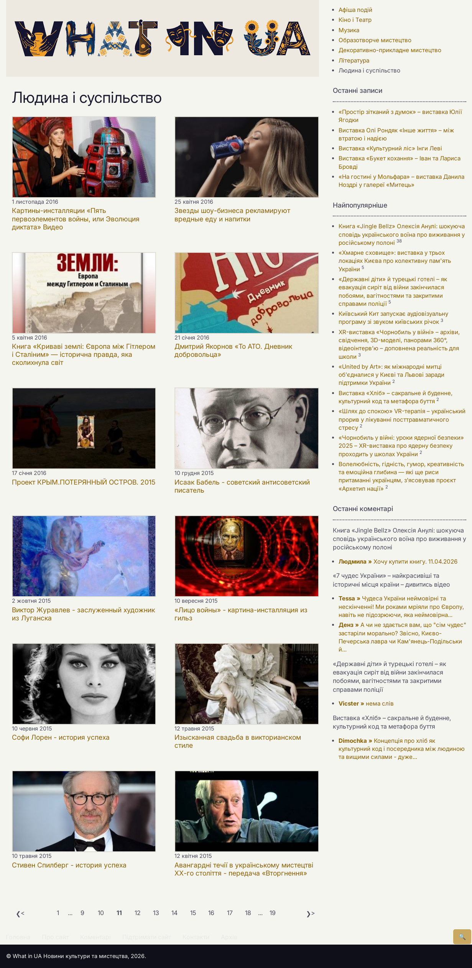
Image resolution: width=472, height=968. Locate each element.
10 (101, 913)
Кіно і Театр (355, 19)
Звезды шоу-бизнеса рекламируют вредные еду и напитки (232, 214)
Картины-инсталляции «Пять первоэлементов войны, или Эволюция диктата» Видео (76, 218)
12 (138, 913)
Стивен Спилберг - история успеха (69, 865)
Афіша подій (355, 9)
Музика (349, 30)
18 (248, 913)
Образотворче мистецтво (375, 40)
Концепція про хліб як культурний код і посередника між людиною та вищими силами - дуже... (402, 749)
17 (230, 913)
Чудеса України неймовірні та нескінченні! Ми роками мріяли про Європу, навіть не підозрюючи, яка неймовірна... (401, 606)
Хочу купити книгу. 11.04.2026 (398, 561)
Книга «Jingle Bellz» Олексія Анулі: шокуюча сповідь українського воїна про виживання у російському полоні (402, 234)
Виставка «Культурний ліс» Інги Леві (390, 148)
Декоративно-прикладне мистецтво (390, 50)
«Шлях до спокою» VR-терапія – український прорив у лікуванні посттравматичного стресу (402, 419)
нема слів (366, 703)
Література (354, 60)
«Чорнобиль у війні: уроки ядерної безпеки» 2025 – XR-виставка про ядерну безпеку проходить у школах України (401, 446)
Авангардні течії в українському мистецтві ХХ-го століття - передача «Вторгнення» (243, 869)
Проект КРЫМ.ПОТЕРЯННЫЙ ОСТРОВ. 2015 (83, 482)
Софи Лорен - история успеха (61, 737)
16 (211, 913)
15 (193, 913)
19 (273, 913)
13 (156, 913)
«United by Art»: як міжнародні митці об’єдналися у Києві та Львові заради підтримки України (391, 375)
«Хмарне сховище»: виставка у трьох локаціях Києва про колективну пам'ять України (395, 261)
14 (174, 913)
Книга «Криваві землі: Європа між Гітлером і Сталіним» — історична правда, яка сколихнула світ (83, 354)
